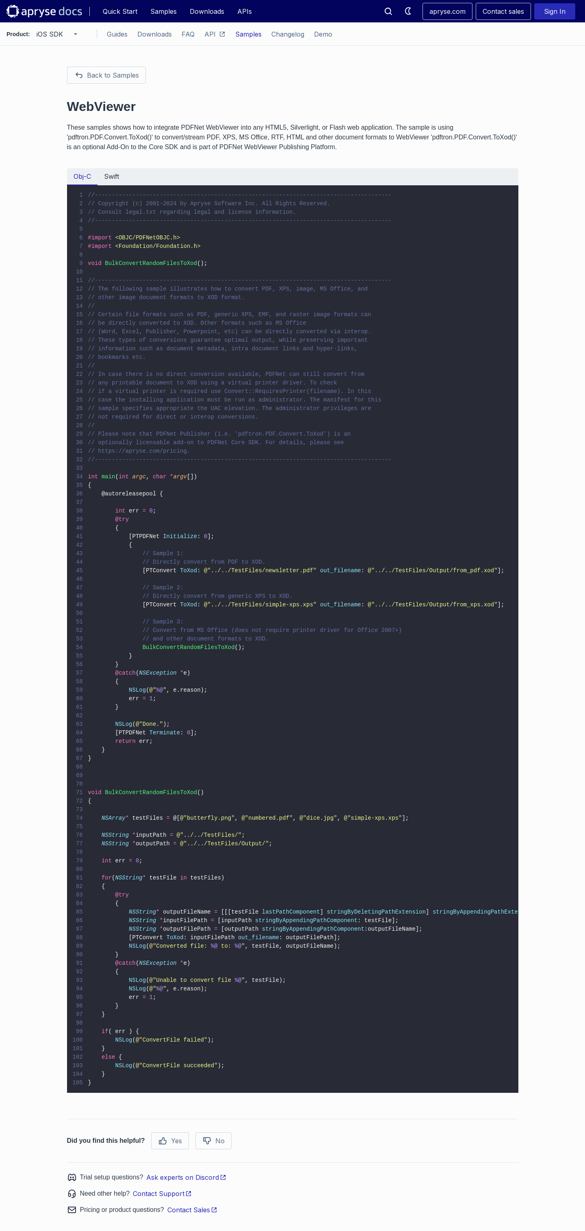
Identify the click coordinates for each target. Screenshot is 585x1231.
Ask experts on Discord (186, 1177)
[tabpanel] (292, 639)
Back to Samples (106, 75)
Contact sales (503, 11)
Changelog (287, 34)
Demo (323, 34)
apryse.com (447, 11)
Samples (163, 11)
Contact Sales (192, 1210)
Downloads (207, 11)
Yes (170, 1141)
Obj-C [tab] (82, 176)
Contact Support (162, 1194)
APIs (244, 11)
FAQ (188, 34)
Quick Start (120, 11)
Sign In (555, 11)
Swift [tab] (111, 176)
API (214, 34)
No (213, 1141)
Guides (117, 34)
